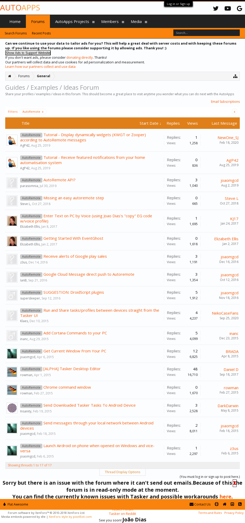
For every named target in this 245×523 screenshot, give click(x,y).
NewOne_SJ (228, 137)
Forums (38, 21)
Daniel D (231, 369)
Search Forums (16, 33)
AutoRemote (32, 111)
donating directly (79, 57)
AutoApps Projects (72, 21)
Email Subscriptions (225, 101)
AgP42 (25, 145)
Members (110, 21)
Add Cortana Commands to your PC (75, 332)
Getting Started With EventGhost (73, 238)
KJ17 (234, 218)
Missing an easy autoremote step (73, 197)
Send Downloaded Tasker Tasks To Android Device (89, 405)
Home (15, 21)
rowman (26, 375)
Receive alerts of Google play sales (75, 256)
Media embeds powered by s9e (23, 517)
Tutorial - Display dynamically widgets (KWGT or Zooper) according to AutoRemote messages (83, 137)
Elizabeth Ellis (30, 226)
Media (136, 21)
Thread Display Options (122, 472)
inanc (24, 339)
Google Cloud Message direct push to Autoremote (88, 274)
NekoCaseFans (225, 313)
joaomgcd (229, 180)
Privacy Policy (234, 513)
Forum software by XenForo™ (46, 513)
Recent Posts (41, 33)
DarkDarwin (228, 405)
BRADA (232, 351)
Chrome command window (67, 387)
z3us (23, 262)
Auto (20, 7)
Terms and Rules (210, 513)
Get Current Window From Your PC (74, 350)
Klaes (24, 321)
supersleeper (30, 298)
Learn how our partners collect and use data (40, 66)
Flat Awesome (15, 504)
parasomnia (29, 186)
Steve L (25, 204)
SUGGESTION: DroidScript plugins (73, 292)
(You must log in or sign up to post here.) (210, 476)
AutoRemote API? (59, 179)
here (225, 496)
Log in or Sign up (178, 4)
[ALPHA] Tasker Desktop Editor (72, 368)
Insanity (25, 411)
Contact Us (200, 504)
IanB (23, 280)
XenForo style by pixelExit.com (70, 517)
